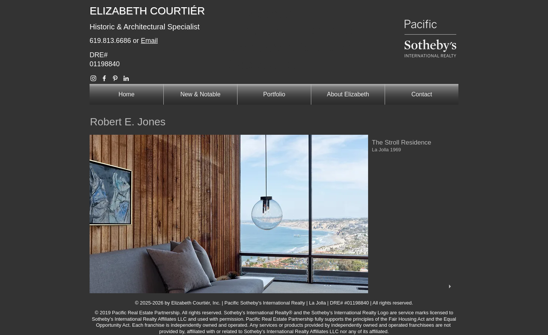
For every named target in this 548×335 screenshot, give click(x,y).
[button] (274, 214)
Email (149, 40)
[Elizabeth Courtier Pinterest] (115, 78)
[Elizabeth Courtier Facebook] (104, 78)
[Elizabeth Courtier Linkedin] (126, 78)
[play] (451, 286)
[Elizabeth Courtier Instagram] (93, 78)
